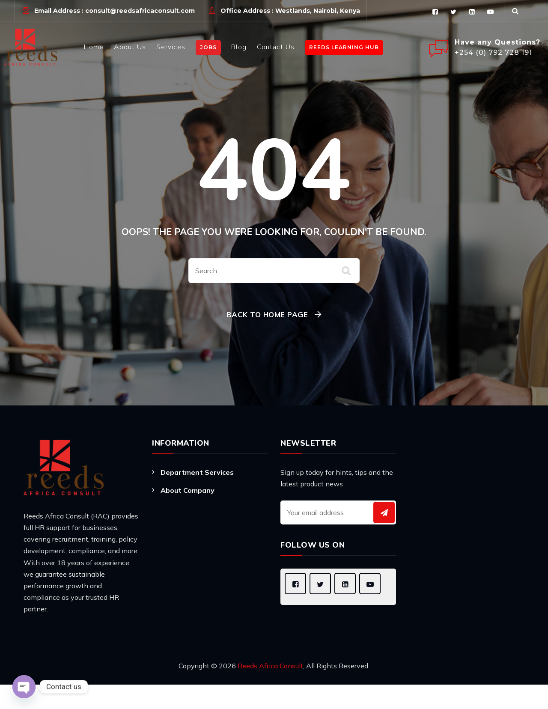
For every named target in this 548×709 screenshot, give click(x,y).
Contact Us (276, 47)
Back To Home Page (267, 314)
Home (94, 47)
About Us (130, 47)
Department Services (197, 472)
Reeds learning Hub (344, 47)
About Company (187, 490)
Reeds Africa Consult (270, 665)
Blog (239, 47)
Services (170, 47)
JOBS (208, 47)
